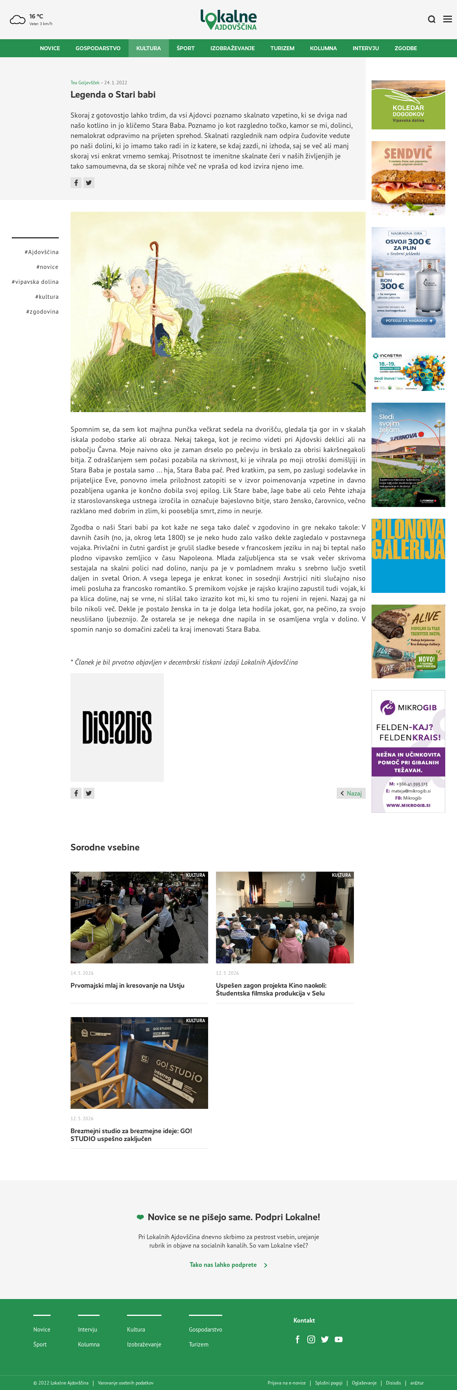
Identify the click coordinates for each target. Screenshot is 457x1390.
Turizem (282, 48)
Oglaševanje (364, 1383)
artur (417, 1383)
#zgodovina (42, 311)
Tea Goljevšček (85, 82)
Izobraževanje (232, 48)
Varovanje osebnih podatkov (126, 1383)
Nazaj (351, 793)
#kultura (47, 296)
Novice (50, 48)
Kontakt (304, 1320)
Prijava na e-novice (287, 1383)
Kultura (148, 48)
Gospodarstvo (98, 48)
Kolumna (323, 48)
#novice (47, 267)
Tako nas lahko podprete (228, 1264)
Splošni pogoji (329, 1383)
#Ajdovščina (42, 252)
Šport (186, 48)
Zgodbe (406, 48)
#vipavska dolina (35, 281)
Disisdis (393, 1383)
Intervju (366, 48)
